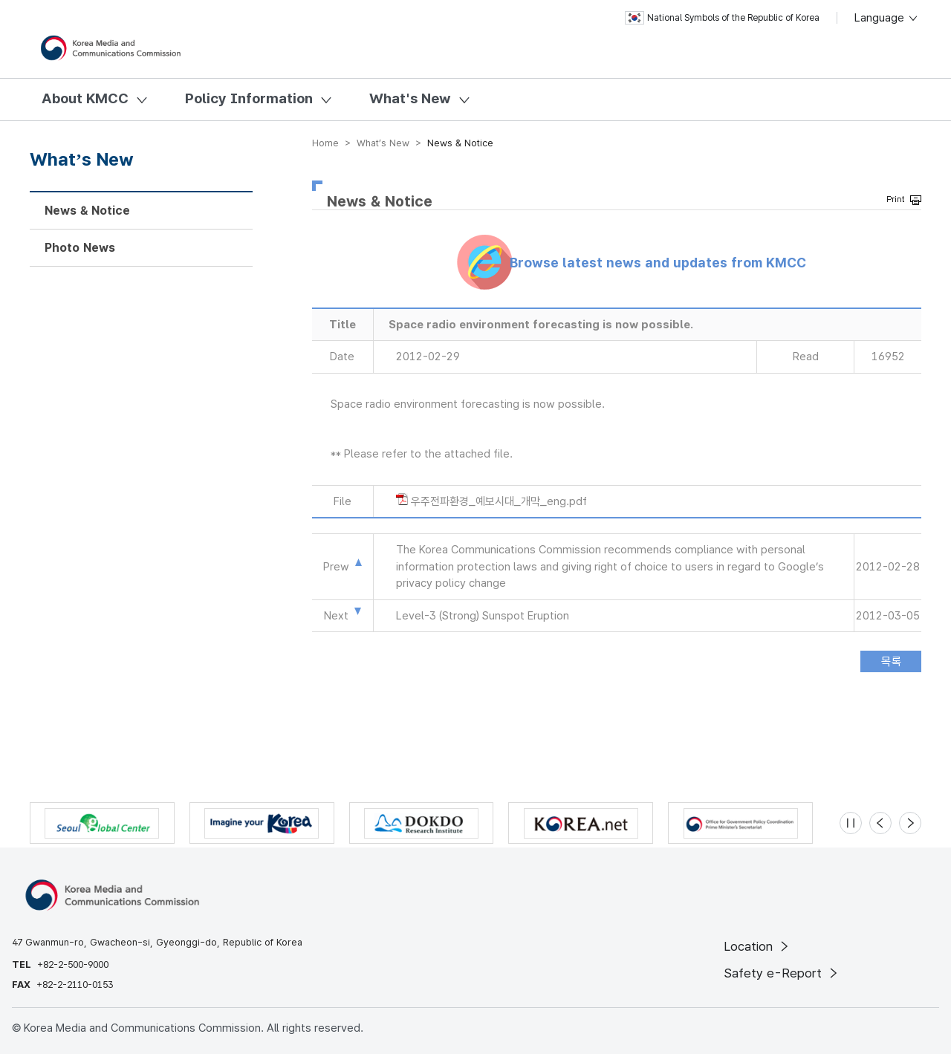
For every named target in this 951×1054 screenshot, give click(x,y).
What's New (410, 98)
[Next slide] (910, 823)
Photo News (80, 248)
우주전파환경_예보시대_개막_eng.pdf (499, 501)
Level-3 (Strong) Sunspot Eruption (482, 615)
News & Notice (87, 211)
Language (886, 18)
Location (757, 946)
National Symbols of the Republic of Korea (722, 18)
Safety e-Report (782, 973)
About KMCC (85, 98)
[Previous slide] (880, 823)
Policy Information (249, 98)
